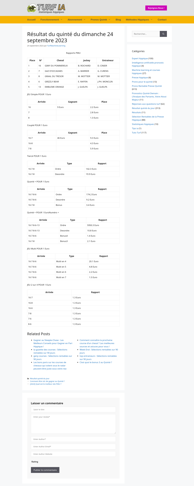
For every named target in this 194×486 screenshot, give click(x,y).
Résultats (136, 112)
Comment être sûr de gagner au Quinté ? (47, 381)
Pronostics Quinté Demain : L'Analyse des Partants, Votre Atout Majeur (149, 96)
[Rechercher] (163, 34)
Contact (162, 19)
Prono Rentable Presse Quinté (147, 86)
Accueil (31, 19)
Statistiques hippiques (143, 124)
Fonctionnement (53, 19)
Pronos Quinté (102, 19)
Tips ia (135, 128)
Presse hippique (140, 77)
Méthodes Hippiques (140, 19)
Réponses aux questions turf (146, 103)
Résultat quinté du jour (39, 378)
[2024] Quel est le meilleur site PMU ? (46, 384)
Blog (118, 19)
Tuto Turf (136, 132)
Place (32, 60)
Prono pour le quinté (142, 81)
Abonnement (78, 19)
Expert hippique (140, 58)
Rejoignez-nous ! (156, 8)
